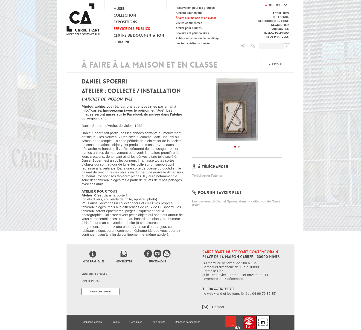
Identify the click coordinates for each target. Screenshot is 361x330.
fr (270, 5)
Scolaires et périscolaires (192, 33)
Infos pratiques (93, 261)
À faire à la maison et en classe (196, 18)
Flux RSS (253, 46)
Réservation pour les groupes (195, 7)
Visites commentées (189, 23)
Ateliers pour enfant (189, 13)
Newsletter (124, 261)
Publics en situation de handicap (197, 38)
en (278, 5)
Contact (218, 307)
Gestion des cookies (100, 291)
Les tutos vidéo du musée (193, 43)
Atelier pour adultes (189, 28)
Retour (277, 64)
